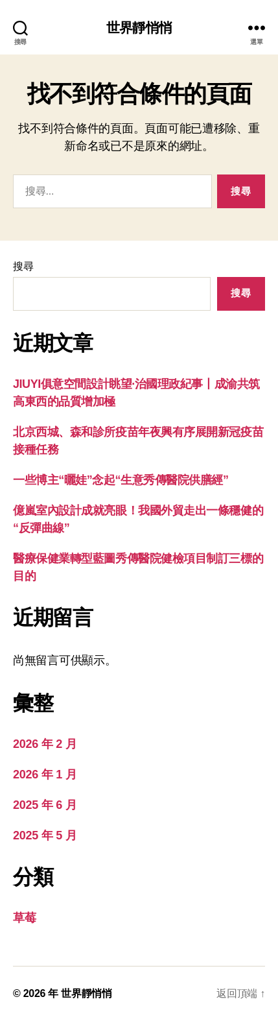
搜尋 (23, 266)
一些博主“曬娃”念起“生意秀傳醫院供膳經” (121, 480)
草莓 (24, 917)
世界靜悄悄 (139, 27)
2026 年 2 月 (44, 744)
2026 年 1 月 (44, 774)
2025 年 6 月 (44, 805)
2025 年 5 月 (44, 835)
